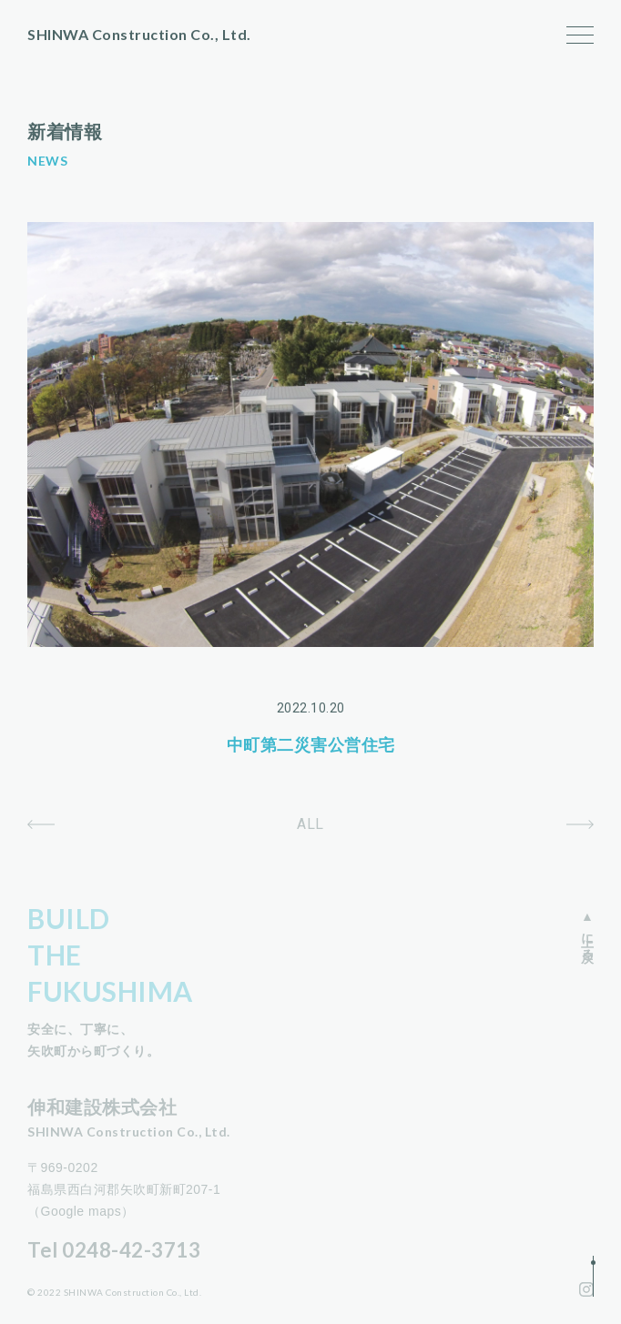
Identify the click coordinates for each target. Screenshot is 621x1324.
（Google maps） (81, 1211)
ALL (310, 824)
